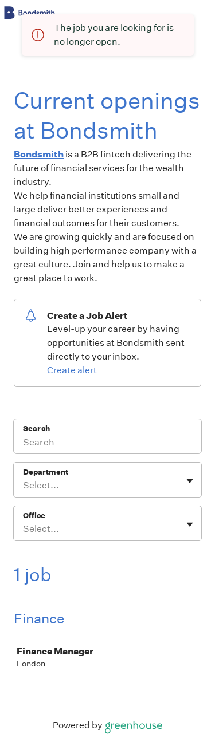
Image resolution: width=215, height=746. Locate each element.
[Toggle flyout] (190, 481)
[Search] (107, 443)
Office (34, 515)
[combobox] (24, 485)
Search (36, 428)
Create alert (72, 370)
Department (45, 472)
